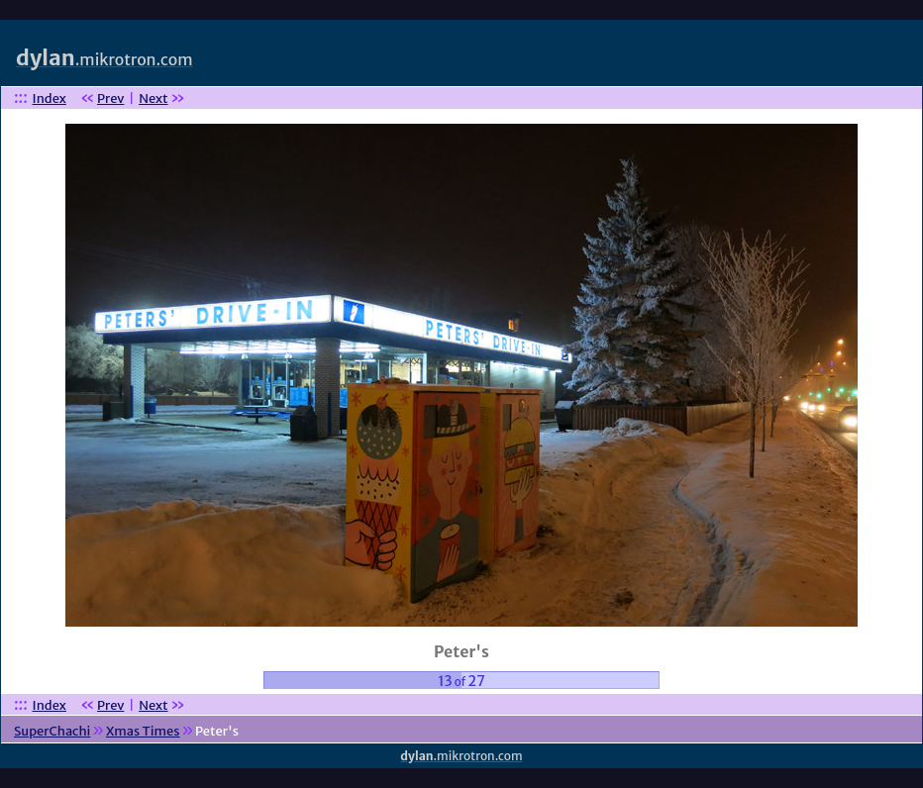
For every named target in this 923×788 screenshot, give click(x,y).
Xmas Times (143, 731)
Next (153, 98)
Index (49, 98)
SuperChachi (52, 731)
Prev (110, 98)
